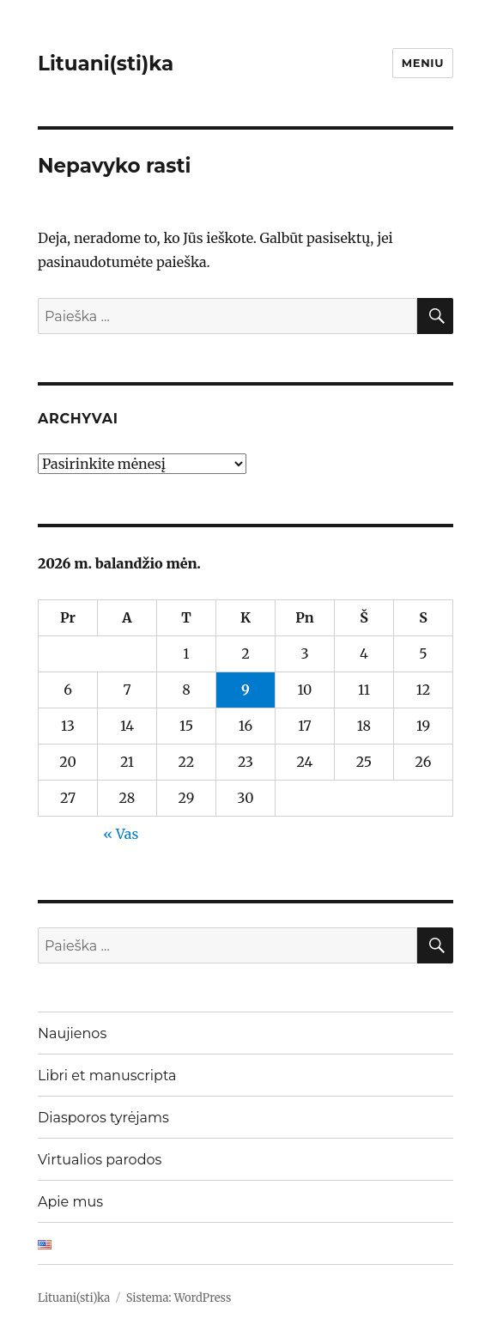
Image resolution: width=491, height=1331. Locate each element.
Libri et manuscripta (107, 1075)
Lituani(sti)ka (105, 64)
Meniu (423, 63)
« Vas (120, 833)
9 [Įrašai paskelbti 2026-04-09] (245, 689)
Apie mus (70, 1202)
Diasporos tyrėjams (103, 1117)
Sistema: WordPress (179, 1298)
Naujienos (72, 1033)
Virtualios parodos (99, 1160)
